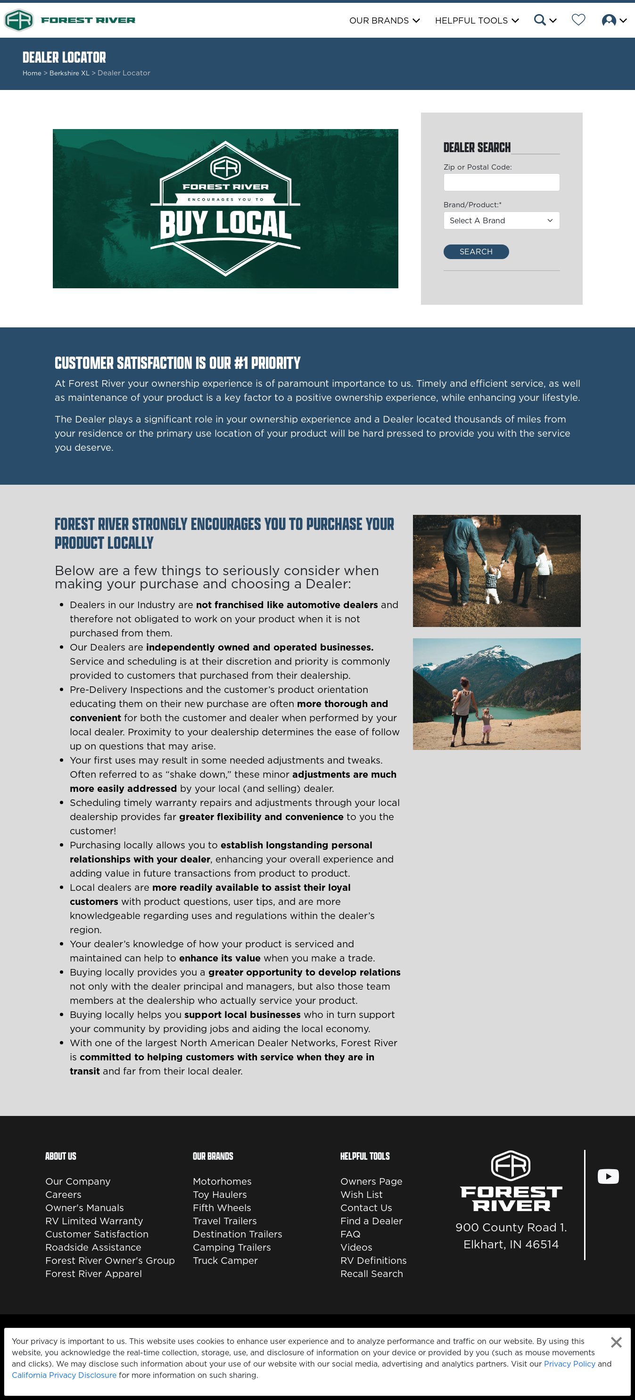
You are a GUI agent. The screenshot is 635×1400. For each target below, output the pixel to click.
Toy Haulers (220, 1194)
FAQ (350, 1234)
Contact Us (366, 1207)
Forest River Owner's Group (110, 1260)
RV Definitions (373, 1260)
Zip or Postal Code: (478, 167)
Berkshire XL (69, 73)
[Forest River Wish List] (579, 21)
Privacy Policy (569, 1364)
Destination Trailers (237, 1234)
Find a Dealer (371, 1221)
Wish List (361, 1194)
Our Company (78, 1181)
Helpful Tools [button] (471, 20)
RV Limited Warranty (94, 1221)
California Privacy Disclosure (64, 1375)
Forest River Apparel (93, 1273)
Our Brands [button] (379, 20)
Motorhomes (222, 1181)
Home (32, 73)
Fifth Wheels (222, 1207)
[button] (544, 21)
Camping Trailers (232, 1247)
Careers (63, 1194)
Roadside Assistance (93, 1247)
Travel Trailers (225, 1221)
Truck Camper (225, 1260)
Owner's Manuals (84, 1207)
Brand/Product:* (473, 205)
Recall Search (371, 1273)
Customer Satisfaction (96, 1234)
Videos (356, 1247)
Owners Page (371, 1181)
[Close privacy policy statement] (616, 1342)
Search (476, 251)
